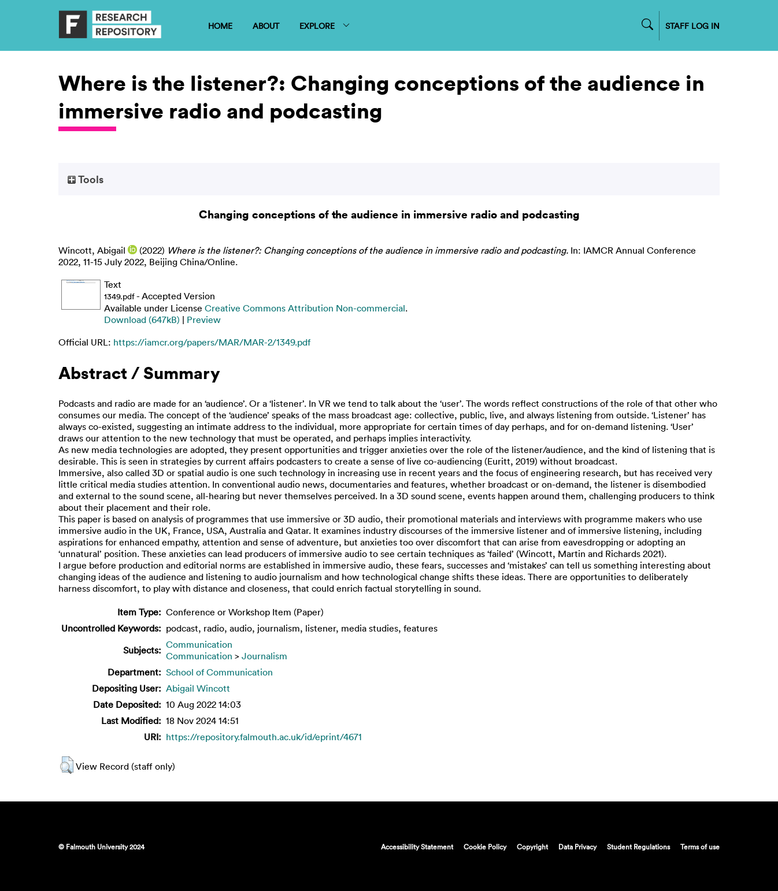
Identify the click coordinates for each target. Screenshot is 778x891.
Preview (204, 319)
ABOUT (266, 25)
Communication (199, 644)
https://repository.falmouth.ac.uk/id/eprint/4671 (264, 736)
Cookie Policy (485, 846)
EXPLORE (325, 25)
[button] (66, 765)
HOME (220, 25)
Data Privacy (577, 846)
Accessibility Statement (417, 846)
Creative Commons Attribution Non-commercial (305, 308)
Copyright (532, 846)
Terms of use (700, 846)
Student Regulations (638, 846)
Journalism (264, 656)
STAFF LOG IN (692, 25)
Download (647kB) (142, 319)
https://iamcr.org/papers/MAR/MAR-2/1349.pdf (211, 342)
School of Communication (219, 672)
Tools (85, 179)
